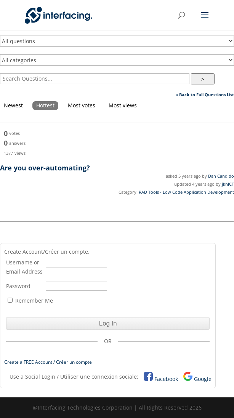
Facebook (166, 378)
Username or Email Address (24, 267)
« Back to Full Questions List (204, 94)
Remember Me (30, 300)
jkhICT (228, 184)
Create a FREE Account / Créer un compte (48, 362)
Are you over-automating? (45, 167)
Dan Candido (221, 176)
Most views (123, 105)
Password (18, 286)
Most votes (81, 105)
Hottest (45, 105)
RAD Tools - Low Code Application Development (186, 192)
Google (203, 378)
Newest (13, 105)
